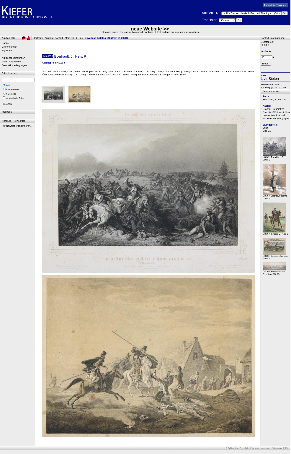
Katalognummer (12, 89)
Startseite (38, 38)
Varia (265, 128)
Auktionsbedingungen (13, 57)
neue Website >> (150, 29)
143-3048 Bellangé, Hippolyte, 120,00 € (275, 196)
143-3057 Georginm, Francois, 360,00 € (275, 256)
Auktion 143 (8, 38)
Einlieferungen (9, 46)
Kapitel (5, 43)
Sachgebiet (11, 94)
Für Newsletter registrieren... (17, 125)
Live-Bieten (270, 79)
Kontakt (59, 38)
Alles (8, 85)
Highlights (7, 50)
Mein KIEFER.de (74, 38)
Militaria (267, 131)
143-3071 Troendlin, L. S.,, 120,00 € (274, 157)
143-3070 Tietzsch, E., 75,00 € (275, 233)
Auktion (49, 38)
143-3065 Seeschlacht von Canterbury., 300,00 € (274, 272)
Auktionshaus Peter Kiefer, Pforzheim (243, 448)
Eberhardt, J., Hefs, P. (274, 99)
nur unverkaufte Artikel (15, 98)
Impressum (265, 448)
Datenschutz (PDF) (280, 448)
